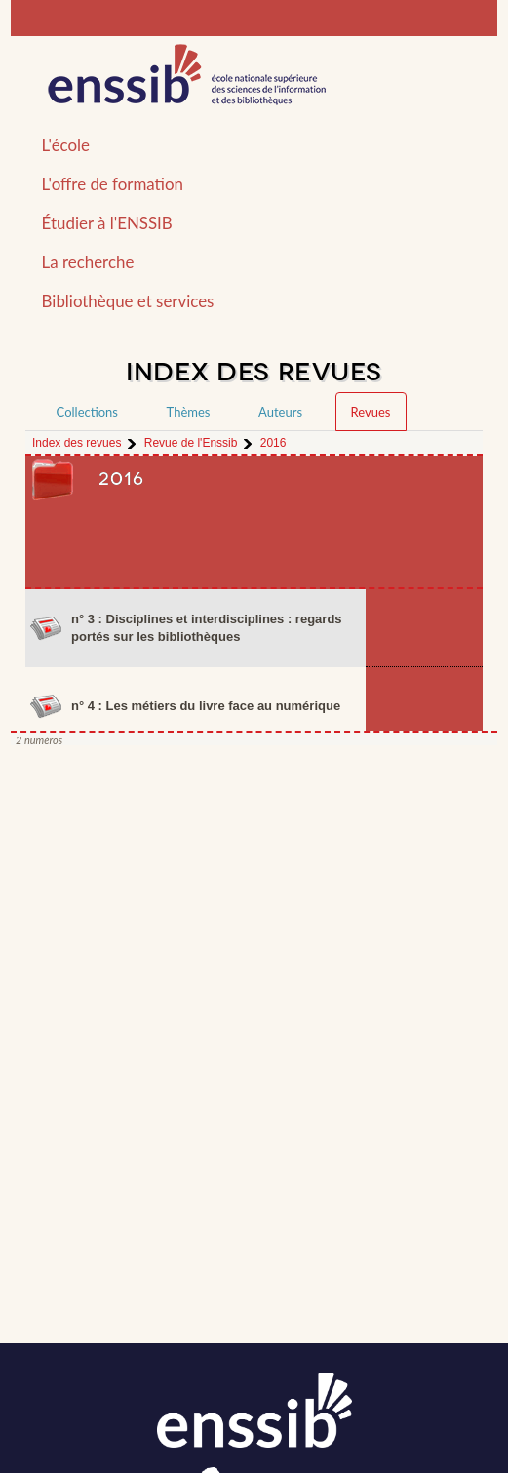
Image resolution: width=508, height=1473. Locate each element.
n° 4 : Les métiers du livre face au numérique (205, 705)
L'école (66, 145)
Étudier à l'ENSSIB (107, 223)
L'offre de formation (112, 184)
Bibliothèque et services (128, 301)
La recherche (88, 262)
